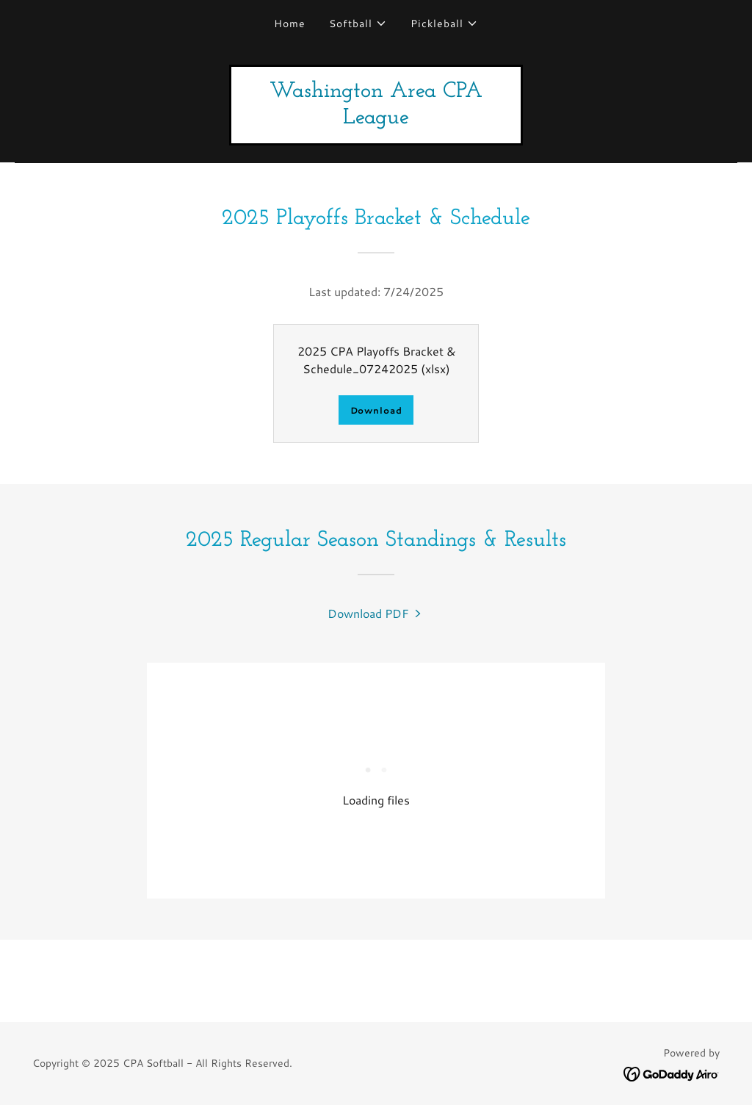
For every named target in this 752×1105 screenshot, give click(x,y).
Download (376, 410)
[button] (358, 23)
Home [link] (290, 23)
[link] (376, 118)
